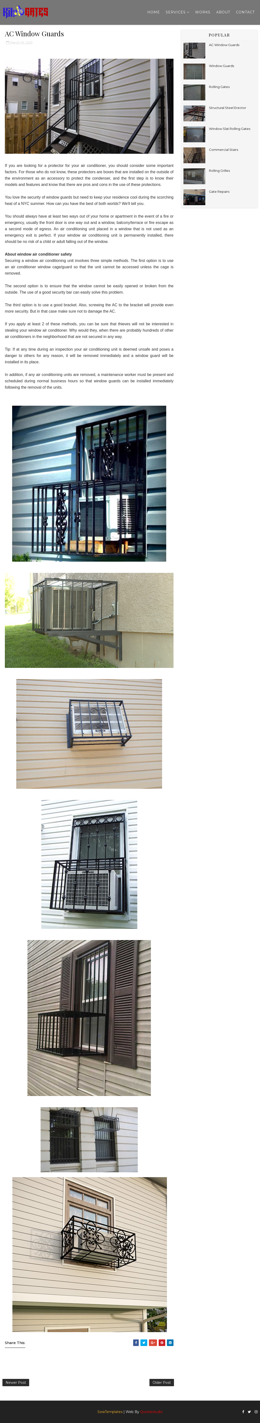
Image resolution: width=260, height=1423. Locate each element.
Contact (245, 12)
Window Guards (221, 66)
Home (153, 12)
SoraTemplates (109, 1412)
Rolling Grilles (219, 171)
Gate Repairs (219, 191)
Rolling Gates (219, 87)
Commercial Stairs (223, 150)
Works (202, 12)
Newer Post (16, 1382)
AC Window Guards (224, 45)
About (223, 12)
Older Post (162, 1382)
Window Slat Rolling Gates (229, 129)
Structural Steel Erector (227, 108)
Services (176, 12)
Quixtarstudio (151, 1412)
